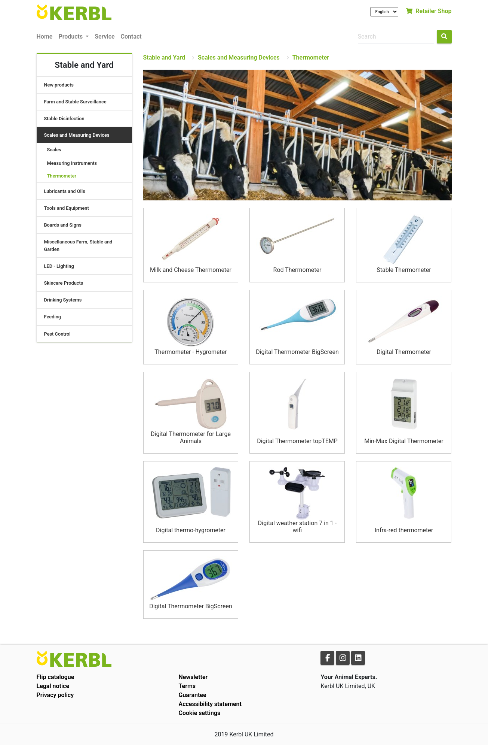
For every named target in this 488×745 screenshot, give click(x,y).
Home (45, 36)
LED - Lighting (59, 266)
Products (71, 36)
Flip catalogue (55, 677)
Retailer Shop (428, 11)
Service (104, 36)
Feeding (52, 316)
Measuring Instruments (72, 163)
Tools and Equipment (66, 208)
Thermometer (62, 176)
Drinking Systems (63, 300)
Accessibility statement (209, 704)
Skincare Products (63, 283)
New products (59, 85)
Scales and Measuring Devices (77, 135)
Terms (187, 686)
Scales (54, 149)
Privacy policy (55, 695)
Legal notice (53, 686)
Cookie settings (199, 713)
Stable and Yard (164, 57)
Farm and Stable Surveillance (75, 102)
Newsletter (193, 677)
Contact (131, 36)
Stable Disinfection (64, 118)
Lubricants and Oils (64, 191)
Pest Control (57, 334)
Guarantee (192, 695)
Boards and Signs (63, 225)
